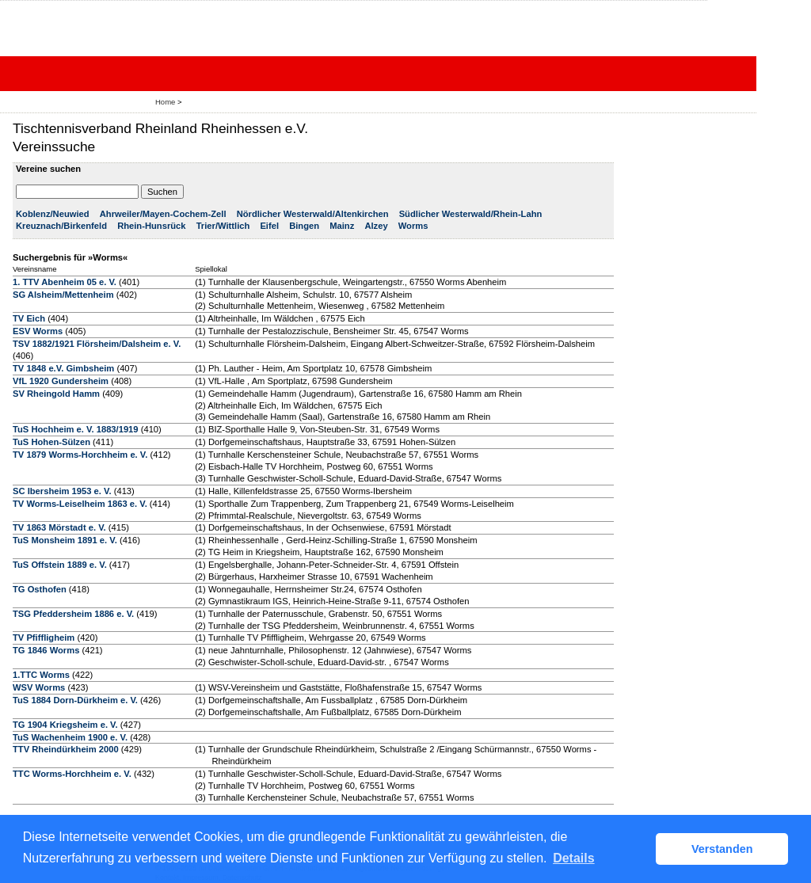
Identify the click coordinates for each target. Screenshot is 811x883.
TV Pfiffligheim (43, 637)
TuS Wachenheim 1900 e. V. (70, 737)
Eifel (269, 225)
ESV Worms (38, 331)
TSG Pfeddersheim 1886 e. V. (73, 613)
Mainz (341, 225)
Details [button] (573, 858)
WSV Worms (39, 687)
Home (165, 101)
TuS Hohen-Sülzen (51, 442)
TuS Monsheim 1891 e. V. (65, 540)
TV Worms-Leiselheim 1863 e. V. (80, 503)
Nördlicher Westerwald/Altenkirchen (313, 214)
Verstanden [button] (722, 849)
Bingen (304, 225)
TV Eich (29, 318)
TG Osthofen (40, 589)
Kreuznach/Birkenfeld (61, 225)
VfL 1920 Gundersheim (61, 381)
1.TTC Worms (41, 674)
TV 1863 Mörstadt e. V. (59, 527)
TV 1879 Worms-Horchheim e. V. (80, 454)
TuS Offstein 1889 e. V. (60, 564)
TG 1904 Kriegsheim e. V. (65, 724)
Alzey (375, 225)
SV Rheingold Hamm (56, 393)
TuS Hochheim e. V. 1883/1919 (76, 429)
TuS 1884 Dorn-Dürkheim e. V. (75, 700)
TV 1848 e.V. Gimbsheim (63, 368)
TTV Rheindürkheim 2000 (66, 749)
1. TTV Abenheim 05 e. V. (64, 282)
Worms (413, 225)
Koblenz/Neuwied (52, 214)
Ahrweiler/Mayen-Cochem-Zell (163, 214)
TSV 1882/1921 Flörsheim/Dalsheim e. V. (97, 343)
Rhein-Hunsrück (151, 225)
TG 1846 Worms (46, 650)
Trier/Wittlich (223, 225)
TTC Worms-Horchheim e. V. (72, 773)
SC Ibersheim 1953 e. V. (62, 491)
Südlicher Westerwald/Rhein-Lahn (471, 214)
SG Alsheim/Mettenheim (63, 294)
